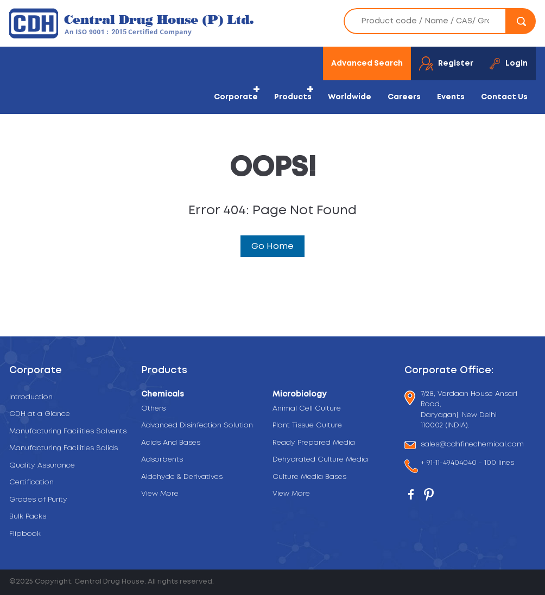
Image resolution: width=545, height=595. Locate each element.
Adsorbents (162, 459)
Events (451, 97)
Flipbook (25, 534)
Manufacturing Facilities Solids (63, 448)
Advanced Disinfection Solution (197, 425)
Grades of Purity (38, 499)
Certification (31, 482)
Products (293, 97)
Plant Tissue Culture (307, 425)
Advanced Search (367, 63)
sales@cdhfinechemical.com (472, 445)
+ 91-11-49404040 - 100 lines (467, 464)
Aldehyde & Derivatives (182, 477)
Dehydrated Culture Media (320, 459)
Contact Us (504, 97)
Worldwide (349, 97)
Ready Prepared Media (313, 442)
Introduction (31, 397)
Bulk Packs (27, 516)
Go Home (272, 246)
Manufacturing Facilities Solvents (67, 431)
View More (160, 493)
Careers (404, 97)
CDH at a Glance (39, 414)
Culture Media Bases (309, 477)
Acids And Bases (170, 442)
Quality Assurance (42, 465)
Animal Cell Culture (306, 408)
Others (153, 408)
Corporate (236, 97)
